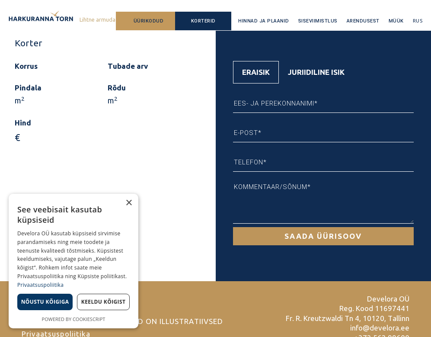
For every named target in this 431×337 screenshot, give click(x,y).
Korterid (203, 21)
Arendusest (363, 21)
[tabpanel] (323, 164)
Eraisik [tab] (256, 72)
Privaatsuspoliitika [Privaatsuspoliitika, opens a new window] (40, 285)
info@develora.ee (379, 328)
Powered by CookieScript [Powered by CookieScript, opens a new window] (73, 319)
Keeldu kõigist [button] (103, 301)
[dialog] (73, 261)
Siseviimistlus (318, 21)
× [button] (128, 203)
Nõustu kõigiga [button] (45, 301)
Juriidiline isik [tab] (316, 72)
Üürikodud (149, 21)
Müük (396, 21)
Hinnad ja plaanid (263, 21)
